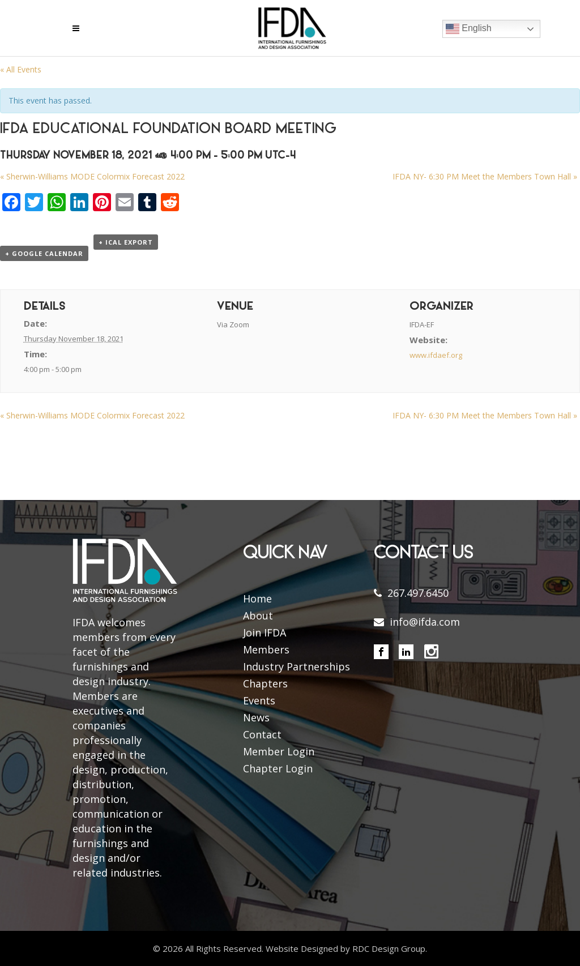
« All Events (20, 69)
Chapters (265, 683)
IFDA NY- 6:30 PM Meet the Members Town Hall (485, 176)
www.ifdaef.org (436, 355)
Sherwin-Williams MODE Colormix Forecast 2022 (92, 176)
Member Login (278, 751)
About (258, 615)
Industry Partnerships (296, 666)
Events (259, 700)
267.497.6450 (418, 593)
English (469, 29)
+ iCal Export (126, 242)
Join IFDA (264, 632)
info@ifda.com (425, 622)
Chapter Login (278, 768)
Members (266, 649)
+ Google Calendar (44, 253)
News (256, 717)
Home (257, 598)
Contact (262, 734)
